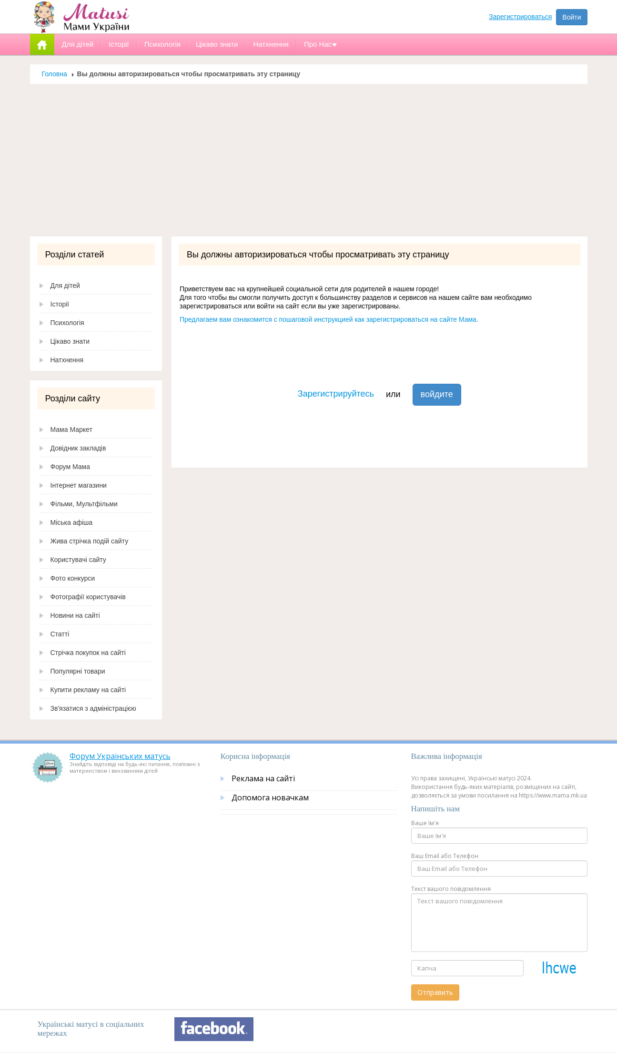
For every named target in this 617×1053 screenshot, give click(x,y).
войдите (437, 394)
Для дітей (65, 285)
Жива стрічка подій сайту (90, 541)
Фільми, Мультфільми (84, 504)
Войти (571, 17)
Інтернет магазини (79, 485)
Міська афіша (72, 522)
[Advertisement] (308, 165)
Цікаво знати (70, 341)
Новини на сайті (75, 615)
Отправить (435, 992)
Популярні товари (78, 671)
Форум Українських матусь (120, 756)
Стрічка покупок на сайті (88, 652)
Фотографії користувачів (88, 597)
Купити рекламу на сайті (88, 690)
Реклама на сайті (263, 778)
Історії (60, 304)
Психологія (67, 323)
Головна (54, 74)
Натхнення (67, 360)
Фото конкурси (73, 578)
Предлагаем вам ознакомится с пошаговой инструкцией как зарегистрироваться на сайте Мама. (329, 319)
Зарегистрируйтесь (336, 393)
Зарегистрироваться (520, 16)
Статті (60, 634)
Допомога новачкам (270, 797)
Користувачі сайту (78, 559)
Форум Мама (70, 466)
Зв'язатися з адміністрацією (93, 708)
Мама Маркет (71, 429)
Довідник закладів (78, 448)
